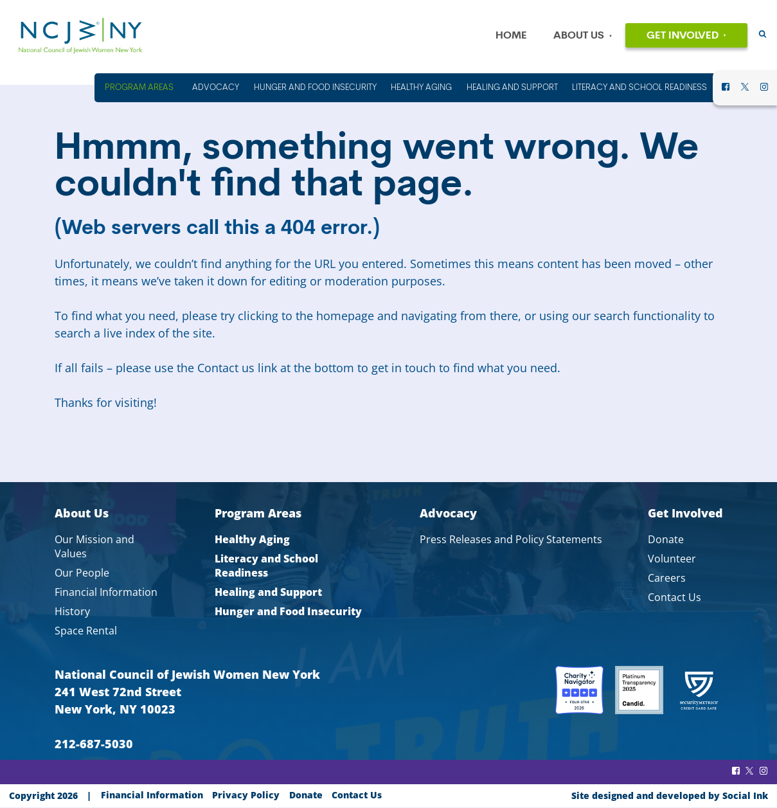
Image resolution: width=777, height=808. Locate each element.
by (669, 795)
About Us (578, 36)
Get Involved (683, 36)
